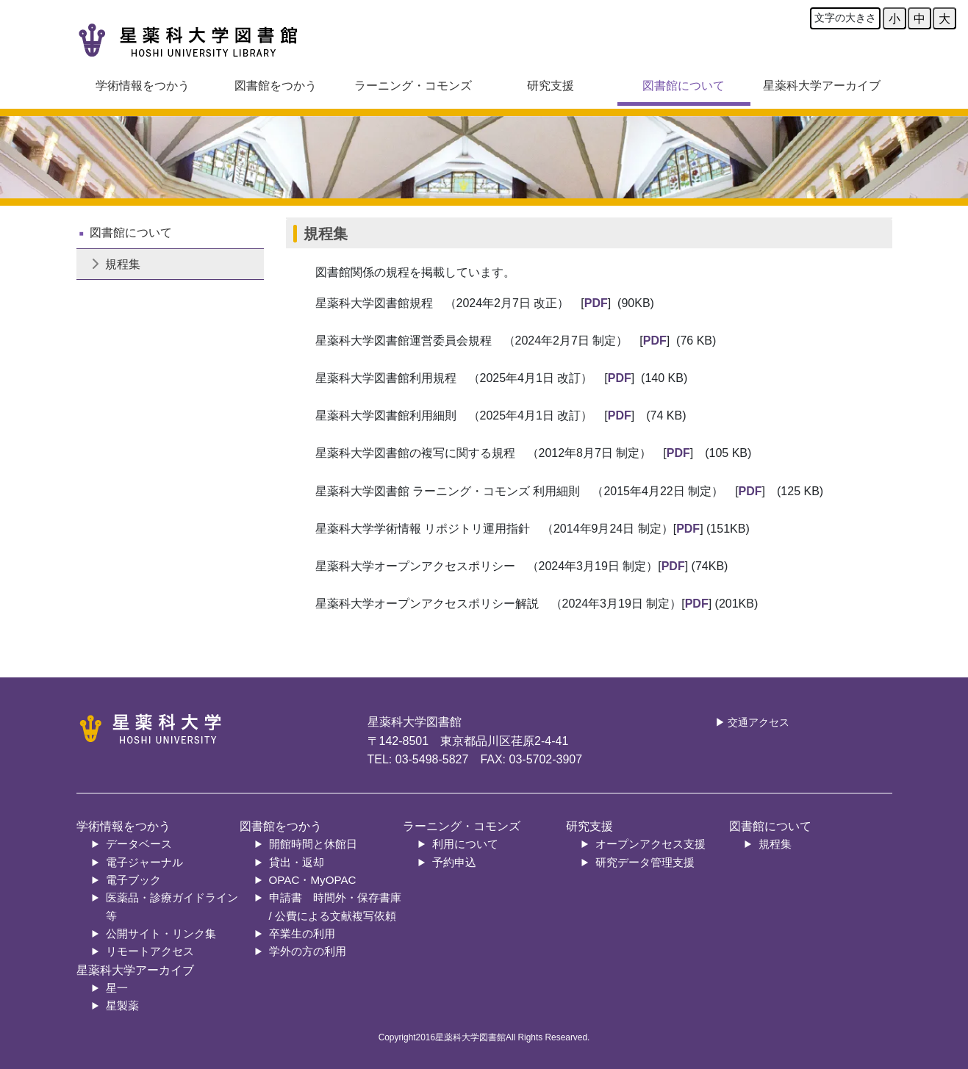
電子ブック (133, 880)
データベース (139, 844)
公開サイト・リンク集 (161, 933)
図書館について (683, 85)
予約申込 (454, 862)
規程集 (115, 264)
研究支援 (550, 85)
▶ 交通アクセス (752, 722)
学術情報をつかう (143, 85)
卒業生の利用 (302, 933)
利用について (465, 844)
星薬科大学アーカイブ (822, 85)
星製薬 (122, 1005)
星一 (117, 988)
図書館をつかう (275, 85)
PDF (596, 303)
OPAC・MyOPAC (312, 880)
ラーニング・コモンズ (413, 85)
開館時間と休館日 (313, 844)
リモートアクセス (150, 951)
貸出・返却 (296, 862)
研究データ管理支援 (645, 862)
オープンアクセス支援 (650, 844)
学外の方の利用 (307, 951)
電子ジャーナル (144, 862)
